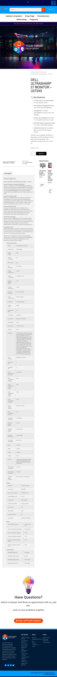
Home (32, 72)
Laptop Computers (14, 16)
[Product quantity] (33, 153)
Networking (21, 19)
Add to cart (41, 153)
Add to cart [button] (42, 185)
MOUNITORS (39, 72)
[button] (28, 2)
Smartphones (43, 16)
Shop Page (29, 16)
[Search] (43, 10)
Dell (26, 163)
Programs (34, 19)
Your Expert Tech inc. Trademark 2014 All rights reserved (43, 673)
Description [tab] (8, 173)
